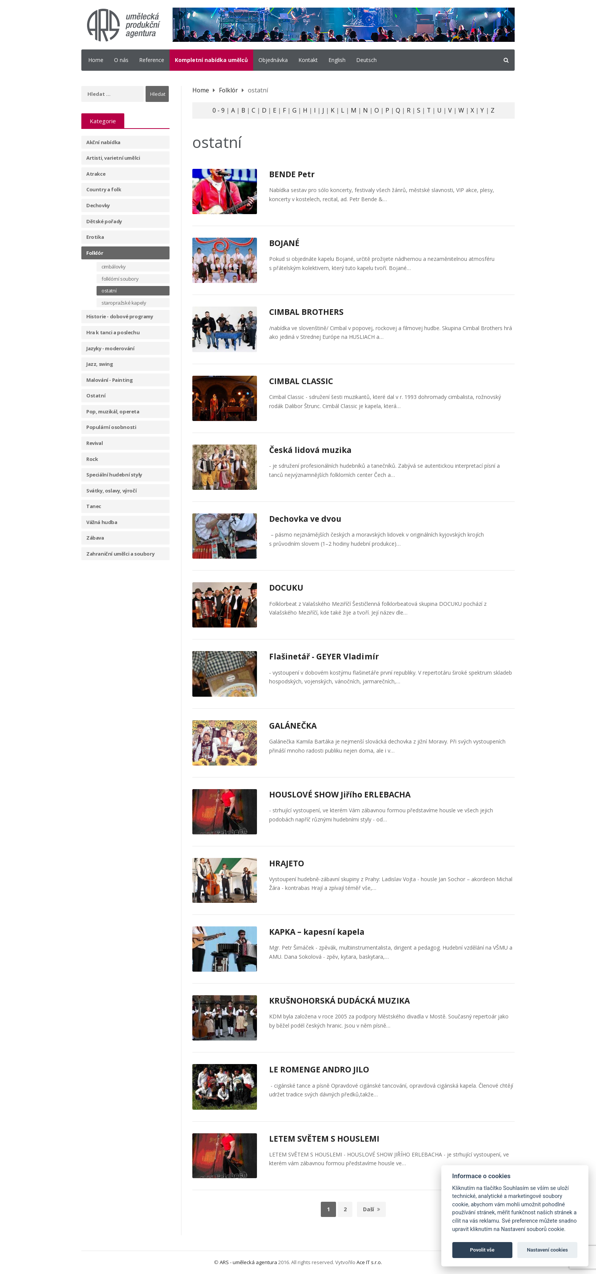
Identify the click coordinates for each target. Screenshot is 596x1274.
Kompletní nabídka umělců (211, 60)
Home (95, 60)
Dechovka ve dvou (306, 518)
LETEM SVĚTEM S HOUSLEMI (324, 1138)
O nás (121, 60)
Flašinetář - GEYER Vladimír (324, 656)
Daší (371, 1209)
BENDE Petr (292, 174)
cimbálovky (113, 266)
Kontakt (308, 60)
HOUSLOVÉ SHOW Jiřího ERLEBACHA (340, 794)
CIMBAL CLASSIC (301, 381)
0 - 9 (218, 110)
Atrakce (95, 173)
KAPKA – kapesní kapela (317, 931)
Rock (92, 459)
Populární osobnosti (111, 427)
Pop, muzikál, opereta (112, 411)
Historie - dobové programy (119, 316)
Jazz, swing (99, 364)
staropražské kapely (123, 302)
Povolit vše (482, 1250)
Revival (94, 443)
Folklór (94, 252)
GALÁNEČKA (293, 725)
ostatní (108, 290)
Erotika (95, 237)
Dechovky (98, 205)
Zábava (95, 537)
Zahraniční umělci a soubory (120, 553)
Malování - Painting (109, 379)
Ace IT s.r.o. (369, 1262)
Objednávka (273, 60)
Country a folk (103, 189)
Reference (151, 60)
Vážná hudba (101, 522)
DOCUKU (286, 587)
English (337, 60)
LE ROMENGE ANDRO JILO (319, 1069)
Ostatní (95, 395)
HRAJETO (286, 863)
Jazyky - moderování (110, 348)
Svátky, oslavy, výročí (111, 490)
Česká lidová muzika (310, 450)
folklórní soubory (119, 278)
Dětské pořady (104, 221)
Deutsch (366, 60)
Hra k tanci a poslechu (112, 332)
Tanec (93, 506)
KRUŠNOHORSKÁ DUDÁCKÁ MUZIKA (339, 1000)
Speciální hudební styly (114, 474)
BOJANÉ (284, 243)
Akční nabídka (103, 142)
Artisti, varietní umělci (113, 157)
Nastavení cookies (547, 1250)
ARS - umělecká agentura (248, 1262)
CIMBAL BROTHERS (306, 312)
